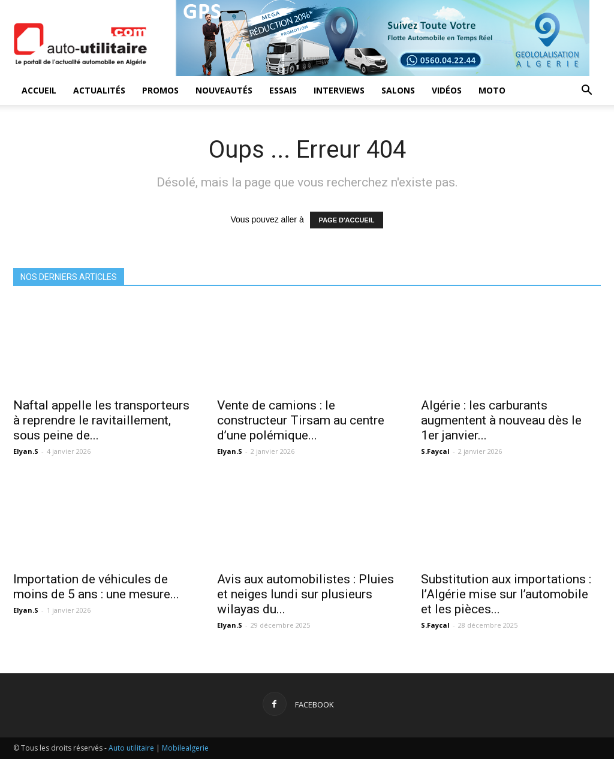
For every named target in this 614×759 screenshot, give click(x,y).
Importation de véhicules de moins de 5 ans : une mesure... (96, 586)
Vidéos (447, 90)
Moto (491, 90)
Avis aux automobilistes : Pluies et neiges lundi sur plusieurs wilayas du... (305, 594)
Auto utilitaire (131, 748)
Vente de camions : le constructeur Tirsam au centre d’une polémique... (300, 420)
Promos (160, 90)
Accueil (39, 90)
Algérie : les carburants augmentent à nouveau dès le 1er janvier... (501, 420)
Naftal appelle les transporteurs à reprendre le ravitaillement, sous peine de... (101, 420)
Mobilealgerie (185, 748)
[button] (586, 91)
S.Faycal (435, 451)
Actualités (99, 90)
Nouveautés (223, 90)
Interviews (339, 90)
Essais (283, 90)
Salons (398, 90)
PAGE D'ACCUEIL (347, 220)
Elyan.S (25, 451)
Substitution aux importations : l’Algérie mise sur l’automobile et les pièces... (506, 594)
